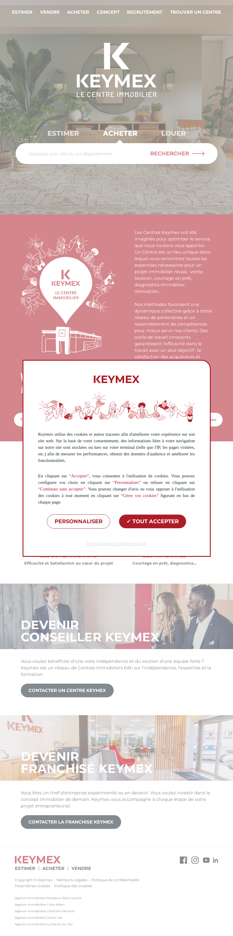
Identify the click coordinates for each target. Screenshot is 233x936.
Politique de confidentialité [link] (116, 543)
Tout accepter (152, 521)
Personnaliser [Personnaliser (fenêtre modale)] (78, 521)
